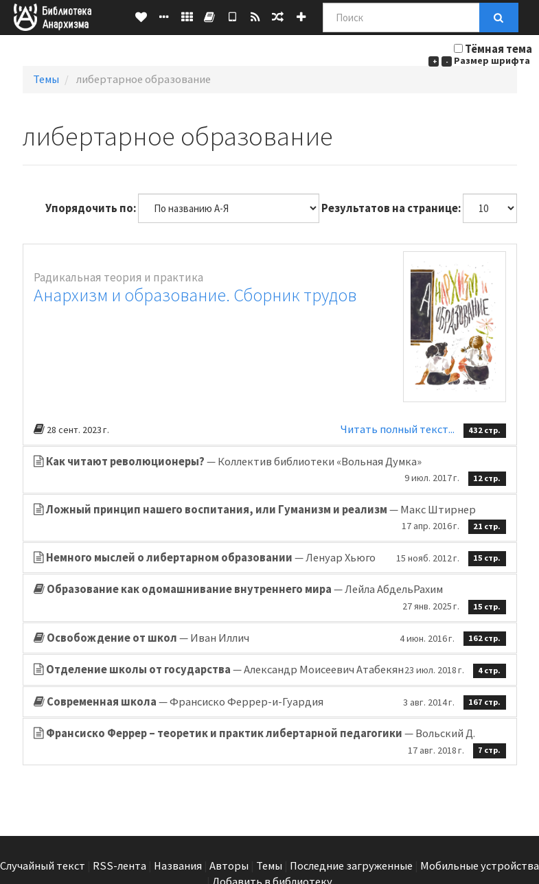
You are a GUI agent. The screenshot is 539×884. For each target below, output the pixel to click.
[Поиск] (401, 17)
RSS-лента (119, 866)
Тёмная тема (498, 49)
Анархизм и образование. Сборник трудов (195, 294)
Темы (46, 79)
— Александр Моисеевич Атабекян (270, 670)
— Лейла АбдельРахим (270, 598)
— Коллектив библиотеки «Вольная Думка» (270, 470)
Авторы (229, 866)
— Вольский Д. (270, 742)
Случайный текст (42, 866)
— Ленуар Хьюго (270, 558)
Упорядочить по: (90, 208)
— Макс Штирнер (270, 518)
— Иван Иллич (270, 638)
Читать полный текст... (399, 429)
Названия (178, 866)
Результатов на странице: (391, 208)
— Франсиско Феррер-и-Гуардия (270, 702)
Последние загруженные (351, 866)
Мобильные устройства (479, 866)
